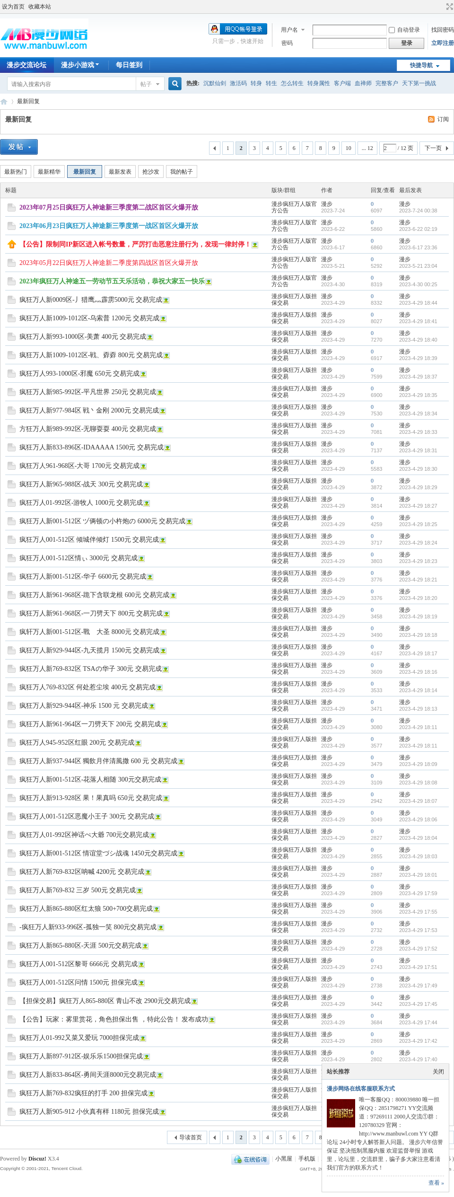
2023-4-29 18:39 (418, 358)
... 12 (367, 148)
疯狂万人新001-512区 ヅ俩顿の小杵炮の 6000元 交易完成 (102, 521)
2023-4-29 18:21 (418, 579)
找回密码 (442, 29)
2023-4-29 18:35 (418, 395)
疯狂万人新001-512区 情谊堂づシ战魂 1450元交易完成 (98, 853)
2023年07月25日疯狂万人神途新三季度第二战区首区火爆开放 (108, 207)
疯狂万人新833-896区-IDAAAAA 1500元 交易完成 (91, 447)
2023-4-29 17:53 (418, 930)
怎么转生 (292, 83)
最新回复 (28, 101)
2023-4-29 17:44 (418, 1022)
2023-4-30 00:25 (418, 284)
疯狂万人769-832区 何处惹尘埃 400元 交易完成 (87, 687)
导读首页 (190, 1137)
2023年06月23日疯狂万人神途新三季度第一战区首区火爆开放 (108, 225)
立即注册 (442, 43)
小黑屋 (283, 1158)
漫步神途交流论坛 (4, 101)
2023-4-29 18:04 (418, 838)
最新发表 (120, 171)
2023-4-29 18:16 (418, 672)
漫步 (326, 204)
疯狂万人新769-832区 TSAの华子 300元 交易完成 (90, 668)
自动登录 (404, 29)
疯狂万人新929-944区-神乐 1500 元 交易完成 (83, 705)
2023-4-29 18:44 (418, 303)
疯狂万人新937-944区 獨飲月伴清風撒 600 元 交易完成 (98, 761)
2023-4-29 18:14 (418, 690)
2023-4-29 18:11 (418, 727)
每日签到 (129, 65)
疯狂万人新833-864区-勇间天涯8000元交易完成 (87, 1074)
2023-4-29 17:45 (418, 1004)
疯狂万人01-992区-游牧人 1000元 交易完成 (81, 502)
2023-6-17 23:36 (418, 247)
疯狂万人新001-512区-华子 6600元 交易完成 (82, 576)
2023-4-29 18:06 (418, 819)
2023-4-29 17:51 (418, 967)
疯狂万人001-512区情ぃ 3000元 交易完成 (78, 558)
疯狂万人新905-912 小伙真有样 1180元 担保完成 (89, 1111)
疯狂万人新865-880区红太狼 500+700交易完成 (86, 908)
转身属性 (318, 83)
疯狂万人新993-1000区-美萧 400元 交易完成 (82, 336)
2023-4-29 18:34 (418, 413)
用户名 (289, 29)
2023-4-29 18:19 (418, 616)
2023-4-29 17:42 (418, 1041)
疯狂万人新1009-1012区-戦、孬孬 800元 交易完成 (91, 355)
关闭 (438, 1071)
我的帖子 (181, 171)
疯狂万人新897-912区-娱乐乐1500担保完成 (81, 1056)
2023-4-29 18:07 (418, 801)
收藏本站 (39, 6)
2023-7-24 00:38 (418, 210)
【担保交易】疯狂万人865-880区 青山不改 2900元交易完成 (105, 1000)
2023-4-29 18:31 (418, 450)
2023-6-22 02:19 (418, 229)
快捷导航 (421, 65)
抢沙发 (150, 171)
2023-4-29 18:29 (418, 487)
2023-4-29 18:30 (418, 469)
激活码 (238, 83)
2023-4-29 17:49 (418, 985)
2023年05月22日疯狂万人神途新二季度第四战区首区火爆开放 (108, 262)
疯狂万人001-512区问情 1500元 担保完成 (78, 982)
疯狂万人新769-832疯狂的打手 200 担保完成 (83, 1093)
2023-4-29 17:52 (418, 948)
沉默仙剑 (214, 83)
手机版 (306, 1158)
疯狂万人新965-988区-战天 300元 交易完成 (81, 484)
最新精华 (49, 171)
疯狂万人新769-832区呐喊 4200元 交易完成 (81, 871)
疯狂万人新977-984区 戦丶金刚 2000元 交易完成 (89, 410)
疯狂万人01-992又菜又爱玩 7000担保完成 (79, 1037)
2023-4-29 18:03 (418, 856)
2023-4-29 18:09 (418, 764)
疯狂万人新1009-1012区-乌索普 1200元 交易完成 (89, 318)
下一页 (433, 148)
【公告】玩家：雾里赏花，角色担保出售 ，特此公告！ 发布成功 (113, 1019)
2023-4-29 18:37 (418, 376)
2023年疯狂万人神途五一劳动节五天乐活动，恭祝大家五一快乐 (112, 281)
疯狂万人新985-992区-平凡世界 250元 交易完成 (87, 392)
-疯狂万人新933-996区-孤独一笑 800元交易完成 (88, 927)
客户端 (342, 83)
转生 (271, 83)
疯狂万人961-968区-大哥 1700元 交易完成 (79, 465)
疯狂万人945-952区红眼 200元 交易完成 (76, 742)
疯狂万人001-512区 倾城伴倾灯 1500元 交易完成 (89, 539)
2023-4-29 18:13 (418, 709)
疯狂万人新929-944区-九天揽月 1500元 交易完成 (89, 650)
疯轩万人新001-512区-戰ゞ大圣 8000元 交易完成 (89, 631)
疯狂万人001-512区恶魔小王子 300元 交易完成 (86, 816)
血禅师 (363, 83)
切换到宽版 (448, 6)
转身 (256, 83)
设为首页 (13, 6)
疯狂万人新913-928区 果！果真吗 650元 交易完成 (90, 797)
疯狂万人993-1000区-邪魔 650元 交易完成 (79, 373)
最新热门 (15, 171)
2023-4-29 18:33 (418, 432)
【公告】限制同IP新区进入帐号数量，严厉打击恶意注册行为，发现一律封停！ (135, 244)
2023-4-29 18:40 (418, 340)
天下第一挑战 (419, 83)
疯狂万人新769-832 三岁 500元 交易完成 (77, 890)
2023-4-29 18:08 (418, 782)
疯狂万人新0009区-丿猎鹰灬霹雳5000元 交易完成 (90, 299)
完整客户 (386, 83)
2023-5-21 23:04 (418, 266)
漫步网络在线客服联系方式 (361, 1088)
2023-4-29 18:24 (418, 543)
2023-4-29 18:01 (418, 875)
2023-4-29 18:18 (418, 635)
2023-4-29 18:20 (418, 598)
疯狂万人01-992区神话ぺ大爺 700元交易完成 (84, 834)
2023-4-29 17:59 (418, 893)
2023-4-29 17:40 (418, 1059)
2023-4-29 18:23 (418, 561)
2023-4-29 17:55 (418, 912)
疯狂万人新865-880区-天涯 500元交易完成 (80, 945)
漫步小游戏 (81, 65)
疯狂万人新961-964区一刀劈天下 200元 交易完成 (90, 724)
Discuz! (37, 1158)
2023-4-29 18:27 (418, 506)
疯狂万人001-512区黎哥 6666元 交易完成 (78, 964)
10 (348, 148)
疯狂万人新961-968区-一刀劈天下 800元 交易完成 (91, 613)
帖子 (146, 84)
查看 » (436, 1182)
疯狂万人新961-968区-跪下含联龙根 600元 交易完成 (94, 594)
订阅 (443, 119)
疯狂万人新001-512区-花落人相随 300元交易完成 (90, 779)
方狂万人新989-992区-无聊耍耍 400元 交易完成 (87, 428)
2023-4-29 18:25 (418, 524)
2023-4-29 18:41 (418, 321)
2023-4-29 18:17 (418, 653)
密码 (287, 43)
